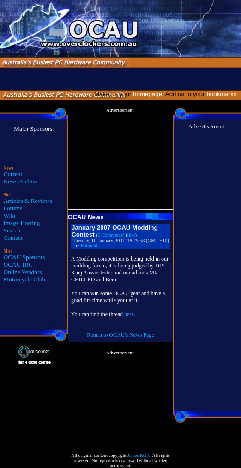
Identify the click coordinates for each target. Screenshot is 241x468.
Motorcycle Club (25, 279)
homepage (147, 94)
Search (12, 230)
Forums (13, 208)
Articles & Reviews (28, 200)
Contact (13, 237)
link (131, 234)
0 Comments (110, 234)
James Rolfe (138, 455)
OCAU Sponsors (24, 257)
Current (13, 173)
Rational (89, 245)
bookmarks (223, 94)
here (129, 314)
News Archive (21, 181)
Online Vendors (23, 271)
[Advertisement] (120, 159)
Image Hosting (22, 222)
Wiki (10, 215)
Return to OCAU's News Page (120, 335)
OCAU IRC (18, 264)
